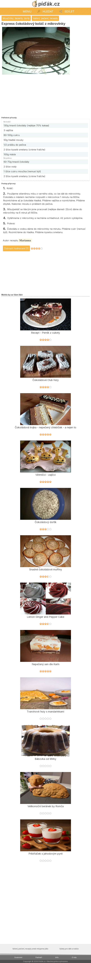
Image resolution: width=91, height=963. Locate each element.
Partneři (39, 957)
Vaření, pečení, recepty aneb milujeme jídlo (30, 949)
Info (57, 957)
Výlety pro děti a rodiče (69, 949)
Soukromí (18, 957)
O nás (74, 957)
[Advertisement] (35, 96)
